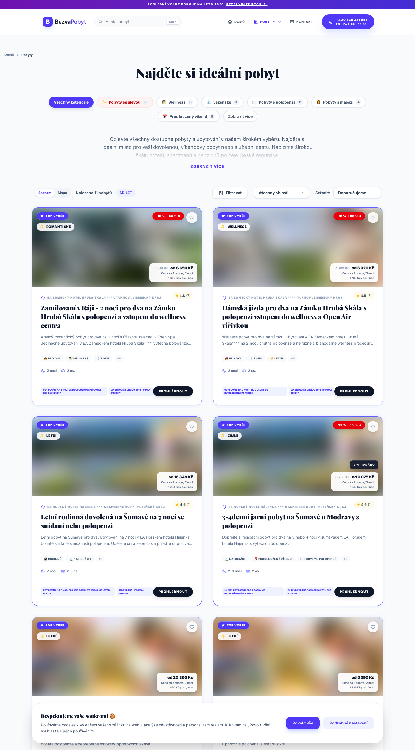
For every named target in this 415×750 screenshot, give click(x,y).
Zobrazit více (240, 116)
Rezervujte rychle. (247, 4)
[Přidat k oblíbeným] (191, 217)
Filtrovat (230, 193)
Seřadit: (322, 192)
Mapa (62, 193)
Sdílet (126, 193)
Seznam (44, 193)
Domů (9, 55)
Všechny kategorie (71, 102)
